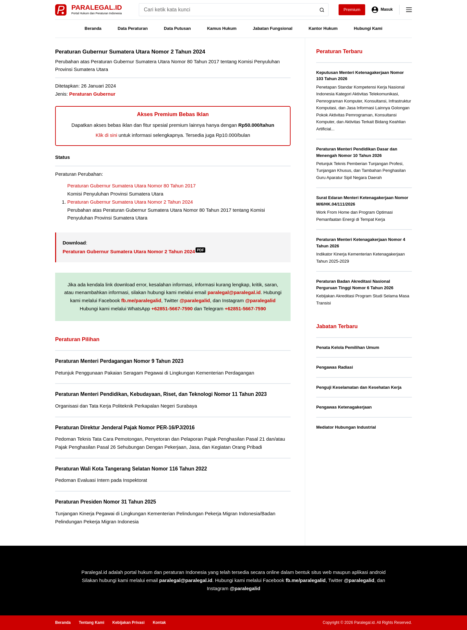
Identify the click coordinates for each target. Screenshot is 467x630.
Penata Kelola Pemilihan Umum (347, 347)
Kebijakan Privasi (128, 622)
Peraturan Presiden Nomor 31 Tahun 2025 (105, 502)
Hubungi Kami (368, 28)
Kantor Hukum (323, 28)
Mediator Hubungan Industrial (346, 427)
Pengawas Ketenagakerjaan (344, 407)
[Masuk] (382, 9)
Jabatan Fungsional (272, 28)
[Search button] (322, 9)
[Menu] (409, 10)
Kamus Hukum (221, 28)
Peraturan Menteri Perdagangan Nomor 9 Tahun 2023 (119, 361)
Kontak (159, 622)
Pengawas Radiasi (334, 367)
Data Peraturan (133, 28)
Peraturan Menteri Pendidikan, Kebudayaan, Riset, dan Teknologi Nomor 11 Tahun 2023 (161, 394)
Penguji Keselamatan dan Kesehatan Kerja (358, 387)
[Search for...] (227, 9)
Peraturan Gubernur (92, 94)
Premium (351, 9)
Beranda (93, 28)
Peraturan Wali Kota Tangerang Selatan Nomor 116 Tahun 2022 (131, 468)
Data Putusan (177, 28)
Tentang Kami (91, 622)
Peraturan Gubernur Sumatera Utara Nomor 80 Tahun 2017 (131, 185)
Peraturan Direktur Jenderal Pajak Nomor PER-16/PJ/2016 (125, 427)
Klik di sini (106, 135)
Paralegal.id (96, 7)
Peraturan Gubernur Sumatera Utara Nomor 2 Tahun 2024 (130, 202)
